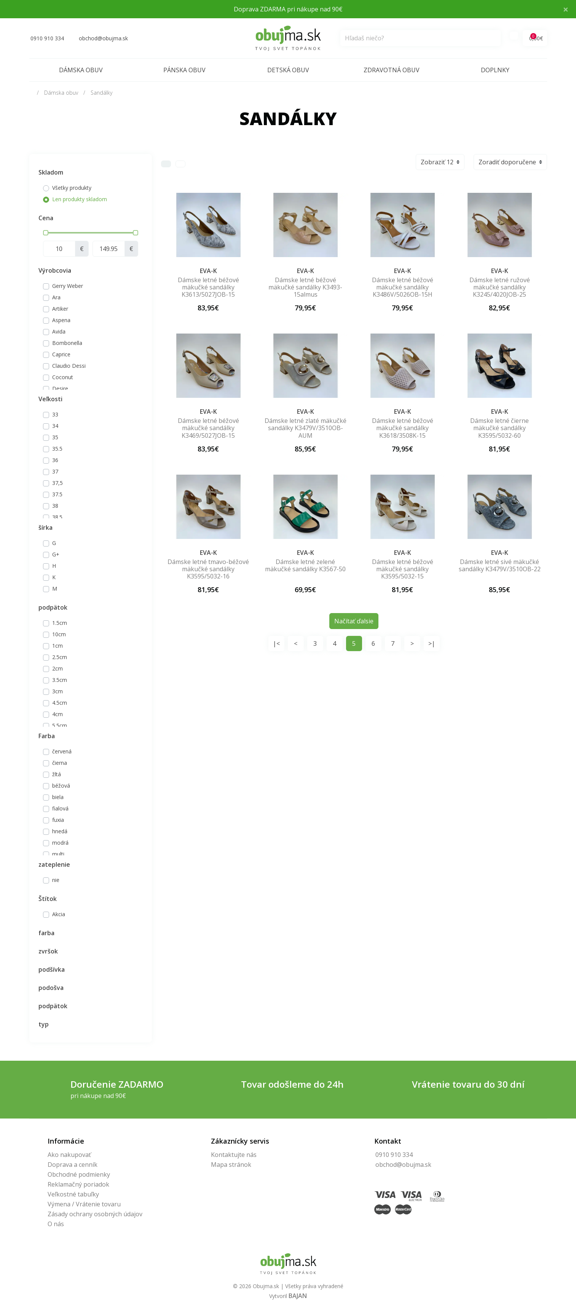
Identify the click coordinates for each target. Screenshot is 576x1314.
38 (55, 505)
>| (431, 643)
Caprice (61, 354)
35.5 (57, 448)
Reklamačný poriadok (78, 1184)
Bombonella (67, 342)
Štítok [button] (47, 899)
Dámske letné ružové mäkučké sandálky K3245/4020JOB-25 (499, 287)
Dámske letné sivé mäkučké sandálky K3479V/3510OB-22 (500, 565)
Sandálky (101, 92)
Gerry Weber (67, 285)
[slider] (45, 232)
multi (58, 854)
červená (62, 751)
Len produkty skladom (79, 199)
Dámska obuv (81, 70)
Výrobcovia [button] (54, 270)
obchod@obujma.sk (403, 1164)
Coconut (62, 377)
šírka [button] (45, 527)
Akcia (58, 914)
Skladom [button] (50, 172)
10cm (59, 634)
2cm (57, 668)
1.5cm (59, 622)
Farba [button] (46, 736)
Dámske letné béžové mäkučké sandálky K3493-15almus (305, 287)
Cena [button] (45, 218)
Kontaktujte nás (234, 1154)
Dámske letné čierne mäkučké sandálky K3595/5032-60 (499, 427)
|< (276, 643)
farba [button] (46, 933)
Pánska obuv (184, 70)
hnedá (59, 831)
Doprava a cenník (72, 1164)
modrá (60, 842)
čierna (59, 762)
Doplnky (495, 70)
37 (55, 471)
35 (55, 437)
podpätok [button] (52, 607)
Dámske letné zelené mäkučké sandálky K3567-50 (305, 565)
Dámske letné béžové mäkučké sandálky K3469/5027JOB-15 (208, 427)
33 (55, 414)
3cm (57, 691)
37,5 (57, 482)
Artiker (60, 308)
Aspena (61, 320)
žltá (56, 774)
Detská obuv (288, 70)
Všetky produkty (71, 187)
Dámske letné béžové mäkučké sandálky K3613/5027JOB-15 (208, 287)
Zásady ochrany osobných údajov (95, 1214)
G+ (55, 554)
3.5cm (59, 679)
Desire (60, 388)
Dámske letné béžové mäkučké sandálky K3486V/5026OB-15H (402, 287)
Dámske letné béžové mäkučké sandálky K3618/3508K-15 (402, 427)
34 (55, 425)
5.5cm (59, 725)
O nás (56, 1224)
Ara (56, 297)
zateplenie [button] (54, 864)
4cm (57, 714)
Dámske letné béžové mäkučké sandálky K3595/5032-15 (402, 569)
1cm (57, 645)
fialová (60, 808)
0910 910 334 (394, 1154)
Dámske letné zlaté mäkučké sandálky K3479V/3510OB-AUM (305, 427)
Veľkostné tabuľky (73, 1194)
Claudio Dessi (69, 365)
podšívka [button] (51, 969)
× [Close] (565, 9)
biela (58, 797)
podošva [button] (51, 988)
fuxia (58, 819)
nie (55, 879)
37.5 (57, 494)
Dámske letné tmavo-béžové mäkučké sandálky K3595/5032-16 (208, 569)
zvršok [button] (48, 951)
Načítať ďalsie (353, 621)
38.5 (57, 517)
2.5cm (59, 657)
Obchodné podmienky (79, 1174)
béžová (61, 785)
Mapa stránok (231, 1164)
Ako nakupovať (69, 1154)
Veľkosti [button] (50, 399)
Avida (58, 331)
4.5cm (59, 702)
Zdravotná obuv (392, 70)
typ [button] (43, 1024)
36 (55, 460)
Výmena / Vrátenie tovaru (84, 1204)
